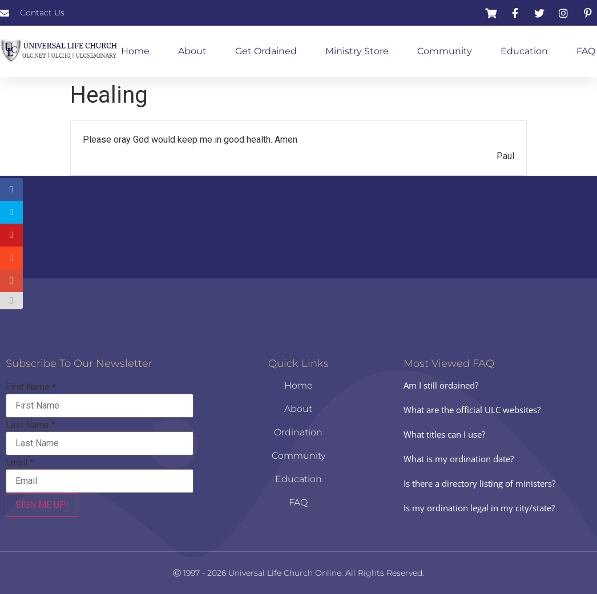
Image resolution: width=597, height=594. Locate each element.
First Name (31, 387)
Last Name (30, 425)
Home (135, 51)
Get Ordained (266, 51)
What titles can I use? (444, 434)
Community (444, 51)
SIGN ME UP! (41, 504)
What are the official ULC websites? (472, 409)
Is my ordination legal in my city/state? (479, 508)
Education (524, 51)
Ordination (298, 432)
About (192, 51)
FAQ (585, 51)
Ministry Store (357, 51)
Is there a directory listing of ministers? (479, 483)
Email (20, 462)
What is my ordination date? (459, 458)
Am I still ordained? (441, 385)
